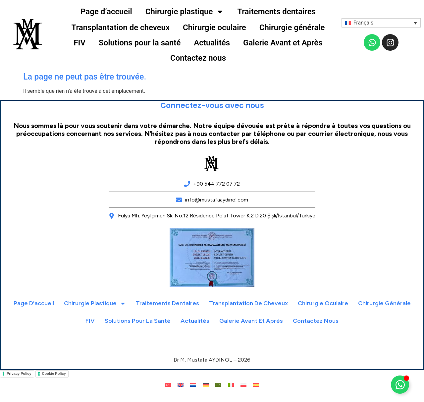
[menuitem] (381, 23)
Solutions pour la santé (140, 42)
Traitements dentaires (276, 11)
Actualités (212, 42)
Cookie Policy (54, 373)
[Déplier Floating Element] (400, 384)
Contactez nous (198, 58)
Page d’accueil (106, 11)
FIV (79, 42)
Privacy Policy (19, 373)
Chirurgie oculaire (214, 27)
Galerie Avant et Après (283, 42)
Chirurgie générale (292, 27)
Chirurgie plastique (184, 11)
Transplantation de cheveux (121, 27)
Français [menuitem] (363, 23)
